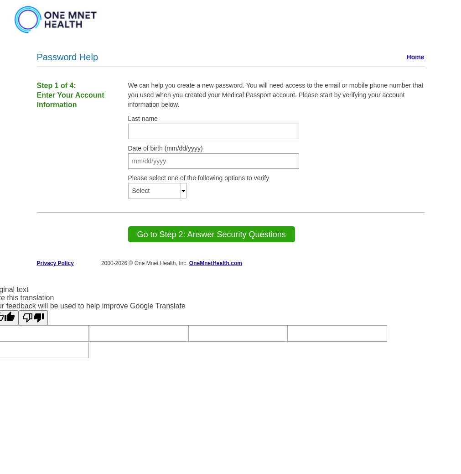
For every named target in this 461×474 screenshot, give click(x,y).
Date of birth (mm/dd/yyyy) (165, 148)
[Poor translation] (33, 317)
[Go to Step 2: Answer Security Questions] (211, 234)
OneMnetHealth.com (215, 263)
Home (416, 57)
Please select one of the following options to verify (198, 178)
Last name (143, 118)
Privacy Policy (55, 263)
